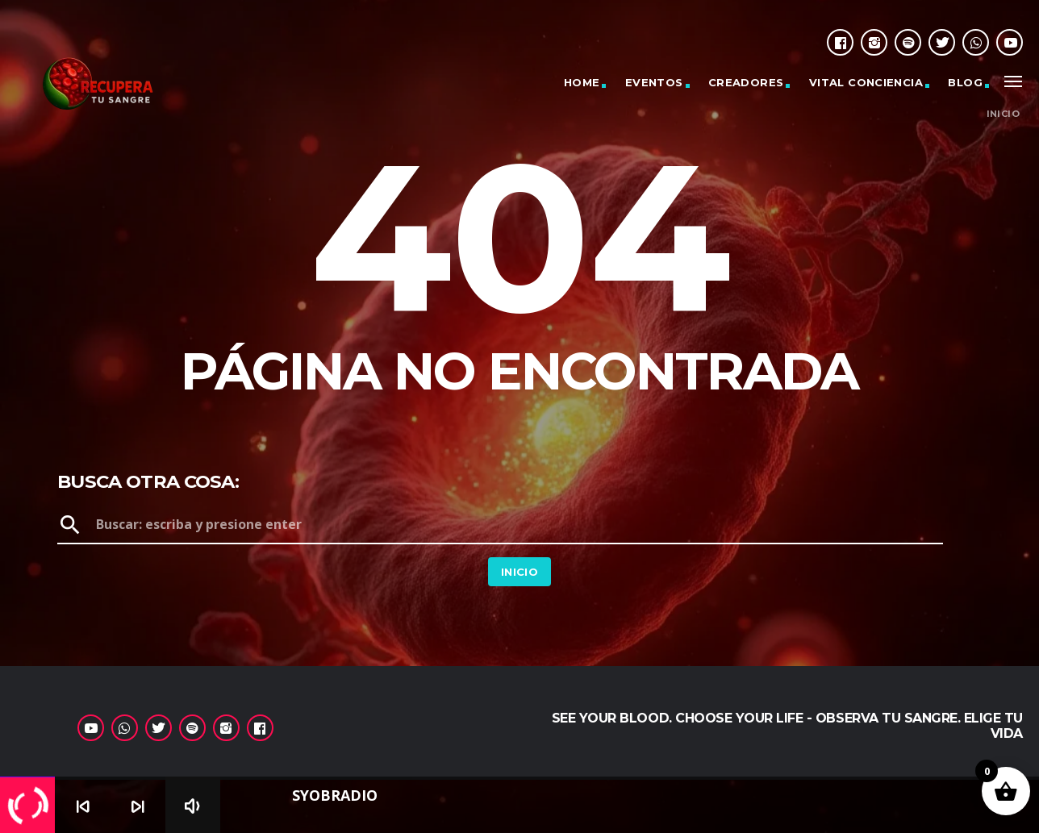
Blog (965, 82)
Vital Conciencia (866, 82)
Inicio (1003, 114)
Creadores (746, 82)
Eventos (654, 82)
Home (582, 82)
